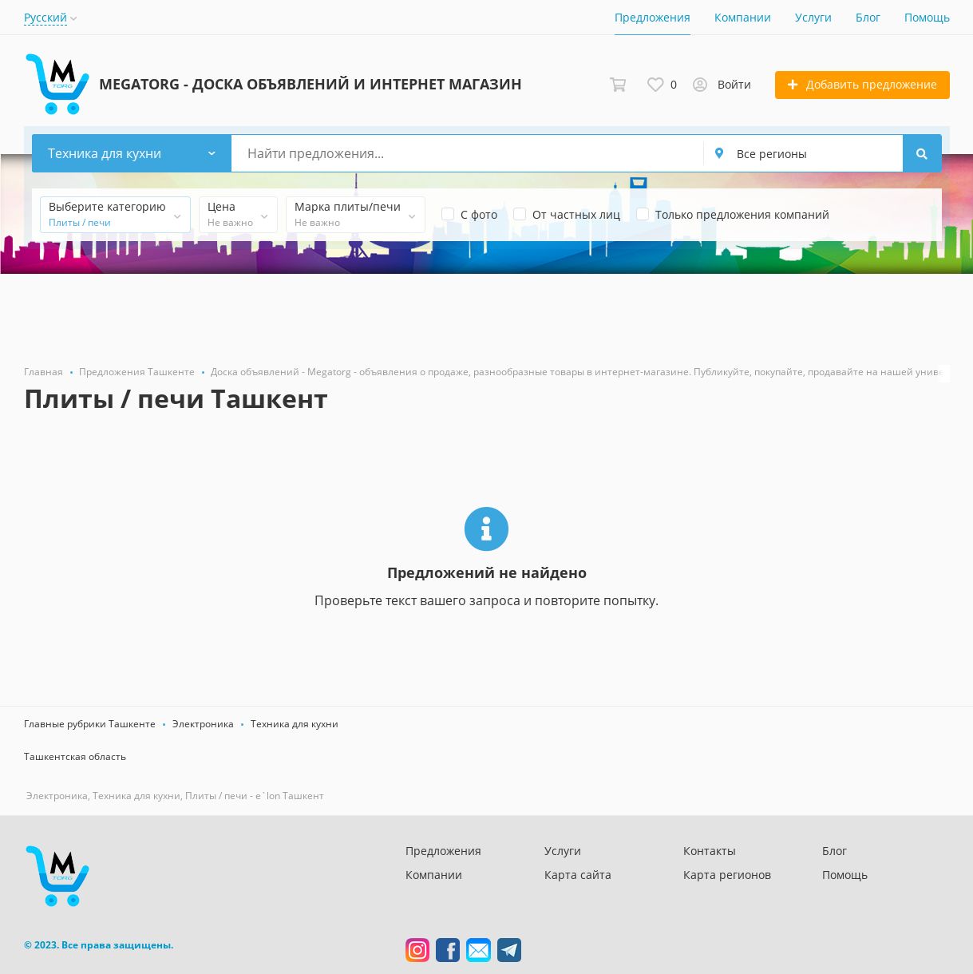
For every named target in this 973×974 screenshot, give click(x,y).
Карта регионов (727, 874)
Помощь (927, 17)
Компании (742, 17)
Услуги (813, 17)
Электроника (203, 723)
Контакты (709, 850)
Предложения (652, 17)
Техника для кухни (294, 723)
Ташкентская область (75, 756)
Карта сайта (577, 874)
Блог (868, 17)
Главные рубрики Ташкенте (90, 723)
